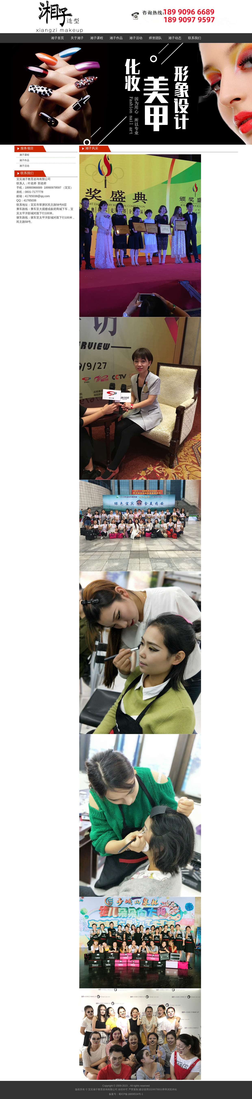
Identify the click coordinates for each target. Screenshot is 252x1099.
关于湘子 (77, 38)
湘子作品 (116, 38)
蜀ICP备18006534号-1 (131, 1094)
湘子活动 (135, 38)
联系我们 (194, 38)
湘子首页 (57, 38)
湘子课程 (96, 38)
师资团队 (155, 38)
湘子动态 (174, 38)
